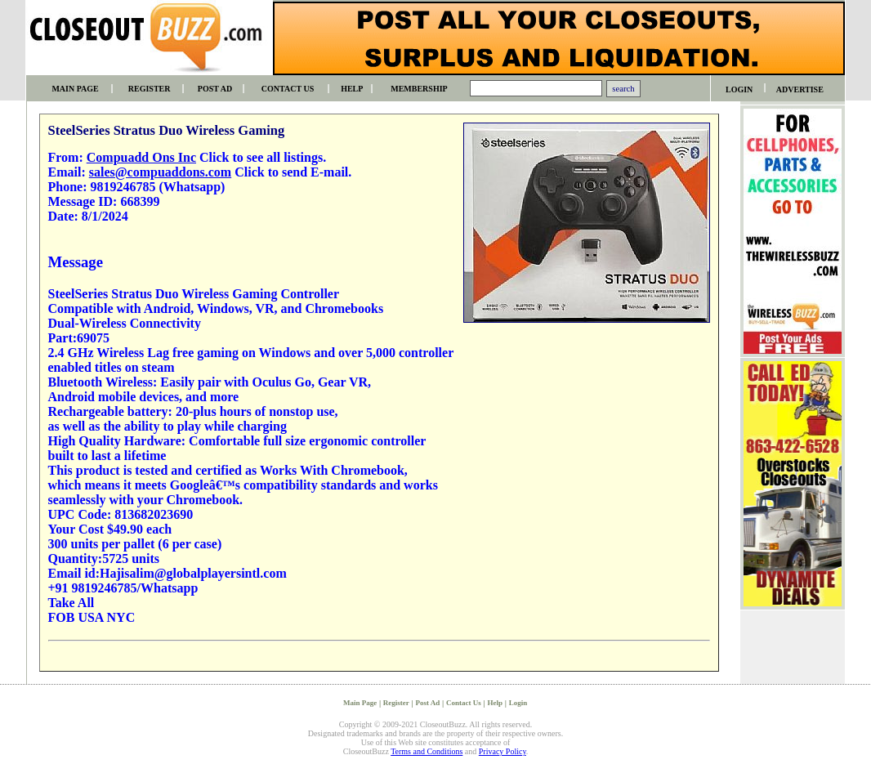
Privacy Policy (502, 751)
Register (396, 703)
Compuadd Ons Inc (141, 157)
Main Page (360, 703)
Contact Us (463, 703)
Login (518, 703)
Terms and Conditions (426, 751)
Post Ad (428, 703)
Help (494, 703)
